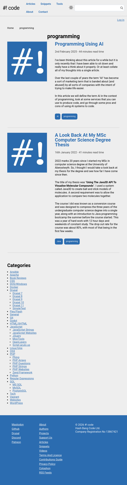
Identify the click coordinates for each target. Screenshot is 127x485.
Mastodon (18, 424)
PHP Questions (21, 363)
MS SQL (17, 384)
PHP (12, 354)
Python (14, 375)
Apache (14, 274)
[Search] (121, 8)
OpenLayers (19, 342)
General (14, 314)
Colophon (44, 468)
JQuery (17, 335)
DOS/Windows (18, 284)
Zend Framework (22, 372)
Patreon (16, 442)
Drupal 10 (18, 302)
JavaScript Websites (25, 332)
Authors (43, 428)
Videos (43, 450)
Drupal (14, 290)
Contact (43, 11)
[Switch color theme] (71, 7)
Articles (30, 3)
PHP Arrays (19, 360)
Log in (120, 20)
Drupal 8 (17, 296)
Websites (15, 399)
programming (70, 116)
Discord (16, 437)
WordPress (16, 403)
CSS (12, 281)
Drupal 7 (17, 293)
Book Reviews (18, 278)
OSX (12, 351)
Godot (13, 320)
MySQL (17, 387)
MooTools (18, 338)
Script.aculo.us (21, 345)
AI (58, 116)
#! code (11, 8)
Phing (16, 357)
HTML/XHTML (18, 323)
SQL (12, 381)
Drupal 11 (18, 305)
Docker (14, 287)
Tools (59, 3)
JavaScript (16, 326)
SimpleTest (19, 308)
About (29, 11)
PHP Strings (20, 366)
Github (16, 428)
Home (10, 28)
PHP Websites (21, 369)
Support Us (45, 437)
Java (59, 241)
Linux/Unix (16, 348)
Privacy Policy (47, 464)
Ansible (14, 271)
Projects (44, 433)
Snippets (46, 3)
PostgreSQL (19, 390)
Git (11, 317)
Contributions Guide (51, 459)
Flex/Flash (16, 311)
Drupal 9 (17, 299)
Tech (13, 393)
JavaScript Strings (23, 329)
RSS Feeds (45, 472)
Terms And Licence (50, 455)
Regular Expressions (22, 378)
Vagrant (14, 396)
